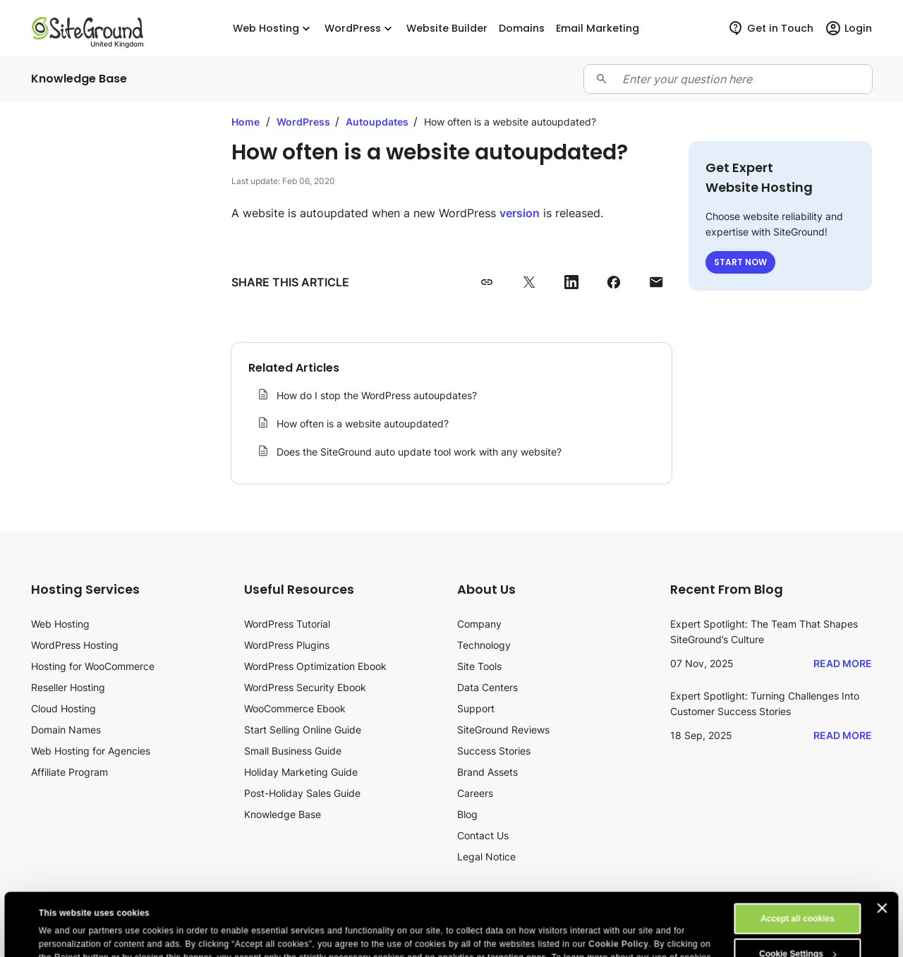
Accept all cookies (797, 860)
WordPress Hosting (75, 645)
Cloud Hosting (63, 708)
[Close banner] (882, 849)
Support (476, 708)
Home (245, 122)
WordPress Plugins (286, 645)
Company (479, 624)
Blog (467, 814)
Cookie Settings (798, 895)
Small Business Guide (292, 751)
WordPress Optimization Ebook (315, 666)
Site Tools (479, 666)
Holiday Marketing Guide (301, 772)
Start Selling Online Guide (302, 730)
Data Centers (487, 687)
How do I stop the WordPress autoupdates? (377, 395)
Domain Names (66, 730)
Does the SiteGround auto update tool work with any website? (419, 452)
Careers (475, 793)
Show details (65, 934)
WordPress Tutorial (287, 624)
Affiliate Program (69, 772)
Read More (842, 663)
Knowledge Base (282, 814)
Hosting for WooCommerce (92, 666)
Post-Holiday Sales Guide (302, 793)
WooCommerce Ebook (295, 708)
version (519, 213)
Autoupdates (378, 122)
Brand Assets (487, 772)
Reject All (797, 930)
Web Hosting (273, 28)
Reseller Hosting (68, 687)
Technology (484, 645)
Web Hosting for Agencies (90, 751)
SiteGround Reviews (503, 730)
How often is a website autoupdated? (363, 423)
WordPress (360, 28)
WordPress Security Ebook (305, 687)
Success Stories (494, 751)
